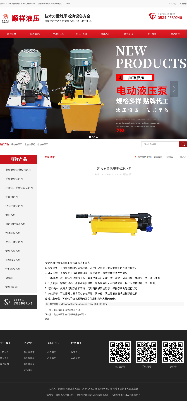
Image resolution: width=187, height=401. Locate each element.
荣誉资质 (4, 358)
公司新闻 (51, 352)
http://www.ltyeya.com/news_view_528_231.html (83, 304)
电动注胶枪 (29, 144)
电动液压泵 (42, 144)
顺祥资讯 (170, 157)
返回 (47, 319)
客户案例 (4, 364)
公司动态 (181, 157)
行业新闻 (51, 358)
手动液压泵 (16, 144)
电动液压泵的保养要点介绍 (67, 310)
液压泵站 (28, 370)
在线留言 (75, 358)
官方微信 (183, 3)
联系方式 (75, 352)
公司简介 (4, 352)
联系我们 (172, 3)
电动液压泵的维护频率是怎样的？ (70, 314)
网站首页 (157, 157)
